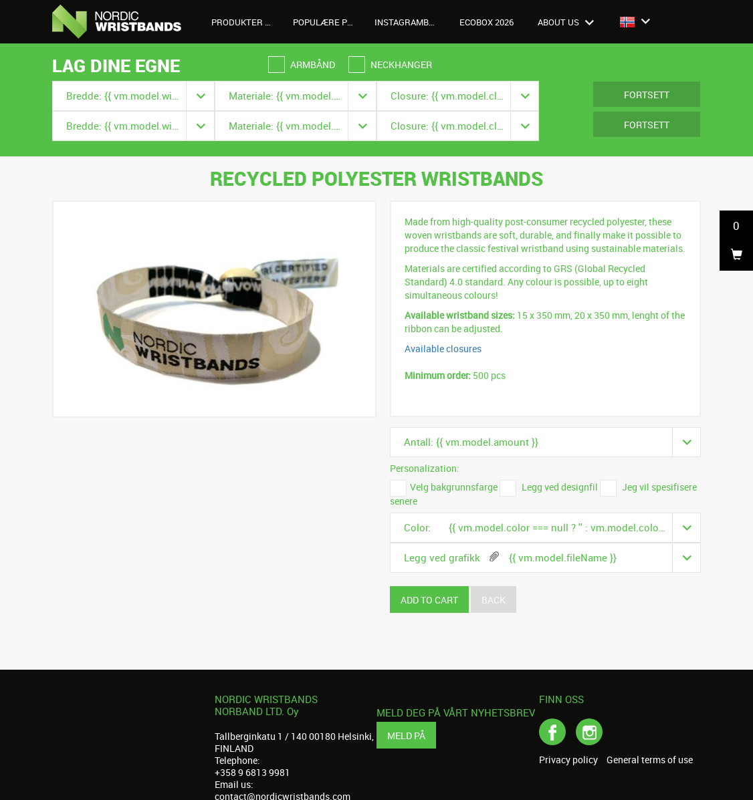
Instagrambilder (410, 22)
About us (566, 22)
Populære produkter (328, 22)
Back (493, 599)
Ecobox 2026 (486, 22)
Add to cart (429, 599)
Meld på (406, 735)
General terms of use (650, 760)
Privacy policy (568, 760)
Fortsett (646, 94)
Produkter (244, 22)
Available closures (443, 348)
